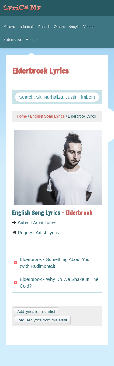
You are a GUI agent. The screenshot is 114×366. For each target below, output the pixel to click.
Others (59, 27)
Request (33, 40)
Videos (88, 27)
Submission (12, 40)
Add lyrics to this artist (36, 311)
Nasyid (74, 27)
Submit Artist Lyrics (34, 222)
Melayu (9, 27)
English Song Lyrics (47, 116)
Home (22, 116)
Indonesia (27, 27)
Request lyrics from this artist (42, 320)
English (44, 27)
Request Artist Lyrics (35, 232)
